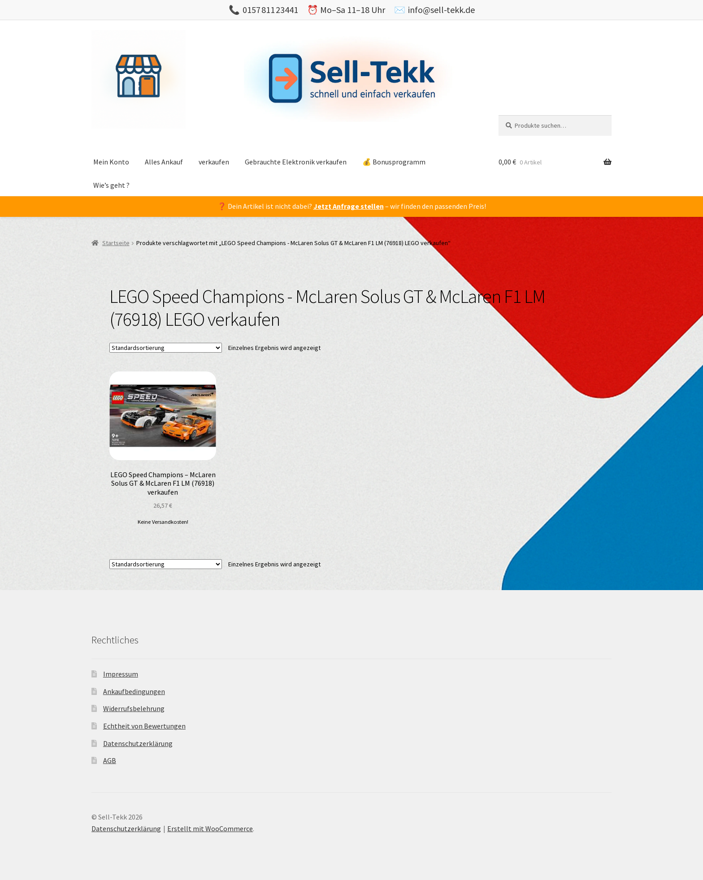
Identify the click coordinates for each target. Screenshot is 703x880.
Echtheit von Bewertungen (144, 725)
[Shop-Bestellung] (165, 348)
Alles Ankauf (164, 161)
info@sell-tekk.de (441, 9)
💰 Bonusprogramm (393, 161)
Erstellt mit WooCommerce (210, 828)
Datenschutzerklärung (138, 743)
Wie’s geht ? (111, 185)
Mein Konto (111, 161)
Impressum (120, 673)
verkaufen (214, 161)
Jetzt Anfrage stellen (348, 206)
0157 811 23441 (270, 9)
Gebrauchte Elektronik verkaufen (296, 161)
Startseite (116, 243)
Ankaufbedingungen (134, 691)
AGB (109, 760)
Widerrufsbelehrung (134, 708)
